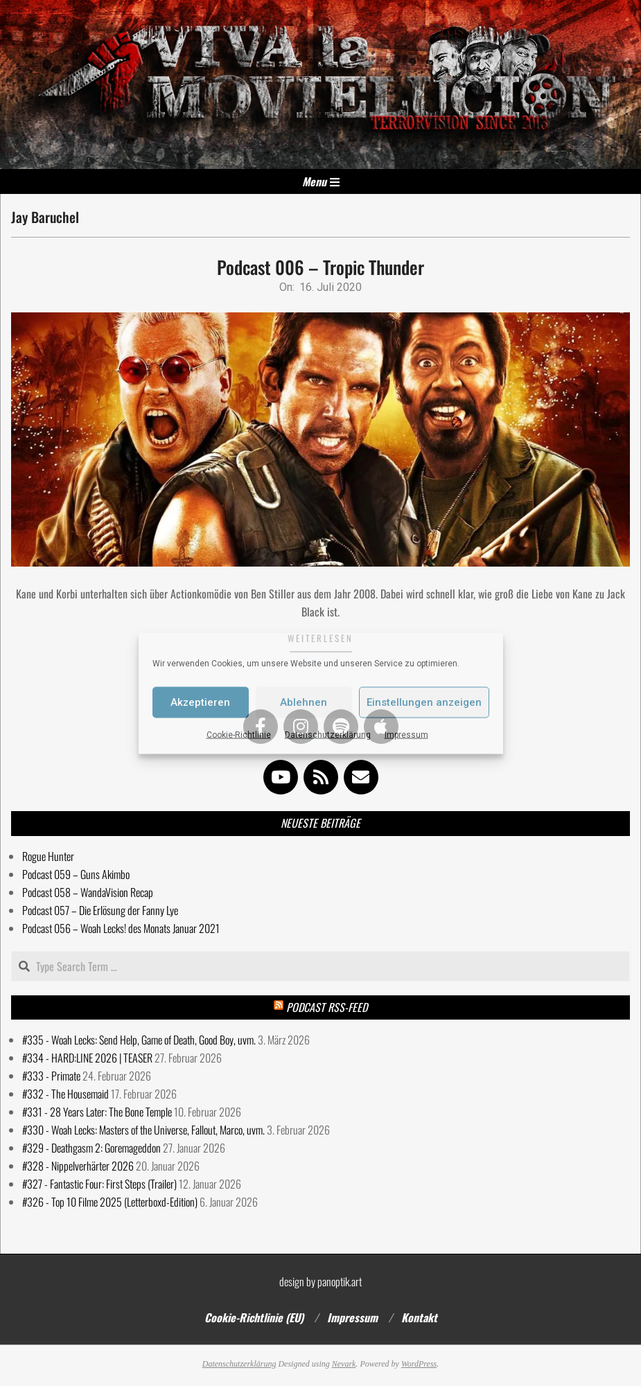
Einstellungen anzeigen (424, 702)
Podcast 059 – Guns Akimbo (76, 874)
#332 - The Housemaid (65, 1093)
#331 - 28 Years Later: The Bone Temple (97, 1111)
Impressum (406, 734)
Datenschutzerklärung (328, 734)
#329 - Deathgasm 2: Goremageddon (91, 1147)
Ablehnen (303, 702)
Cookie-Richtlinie (239, 734)
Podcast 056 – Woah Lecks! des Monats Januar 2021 (121, 928)
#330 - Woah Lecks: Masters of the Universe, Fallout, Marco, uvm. (143, 1129)
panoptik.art (339, 1281)
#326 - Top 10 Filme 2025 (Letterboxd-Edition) (109, 1201)
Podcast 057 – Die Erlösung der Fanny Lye (100, 910)
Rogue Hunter (48, 856)
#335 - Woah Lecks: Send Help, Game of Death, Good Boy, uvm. (139, 1039)
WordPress (419, 1364)
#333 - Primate (51, 1075)
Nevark (344, 1364)
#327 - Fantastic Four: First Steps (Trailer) (99, 1183)
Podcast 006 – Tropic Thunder (320, 267)
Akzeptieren (200, 702)
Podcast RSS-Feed (326, 1007)
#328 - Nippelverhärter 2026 (78, 1165)
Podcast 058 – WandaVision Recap (87, 892)
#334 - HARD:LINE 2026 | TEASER (87, 1057)
